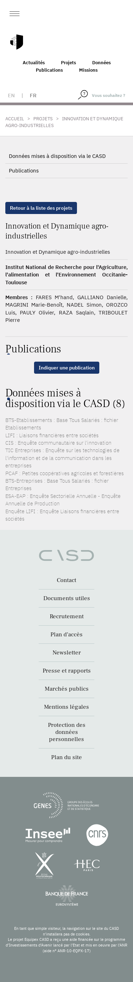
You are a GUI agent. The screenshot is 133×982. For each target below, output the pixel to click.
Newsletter (66, 653)
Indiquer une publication (67, 367)
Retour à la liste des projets (41, 208)
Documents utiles (66, 598)
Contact (66, 580)
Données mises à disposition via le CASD (57, 156)
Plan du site (66, 757)
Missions (88, 70)
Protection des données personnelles (66, 732)
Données (101, 62)
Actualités (34, 62)
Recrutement (67, 616)
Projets (68, 62)
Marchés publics (67, 689)
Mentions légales (66, 707)
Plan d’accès (66, 634)
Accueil (14, 119)
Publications (49, 70)
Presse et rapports (67, 671)
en (11, 95)
